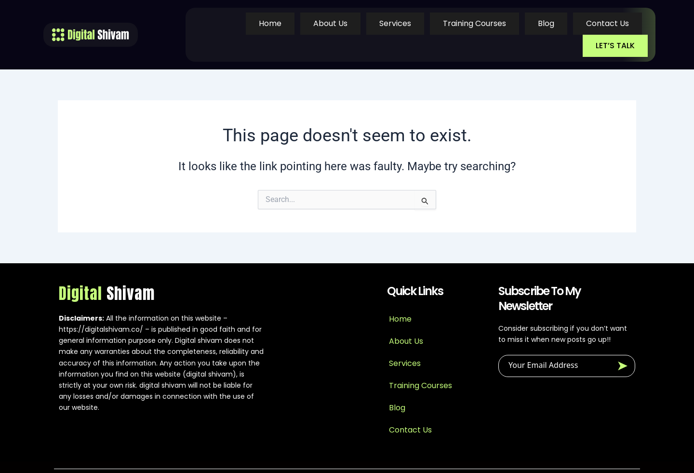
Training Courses (416, 24)
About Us (276, 24)
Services (339, 24)
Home (217, 24)
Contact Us (545, 24)
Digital (107, 272)
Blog (485, 24)
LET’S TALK (616, 24)
